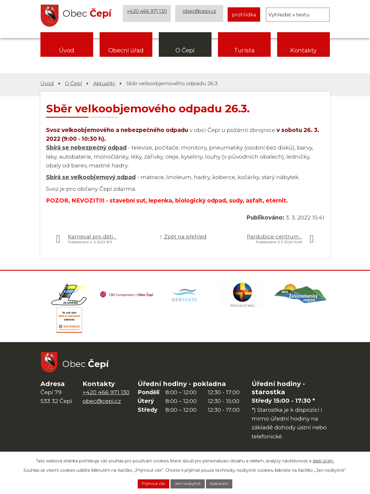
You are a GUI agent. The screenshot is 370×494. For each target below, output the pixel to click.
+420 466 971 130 (148, 14)
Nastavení (226, 483)
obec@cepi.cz (200, 14)
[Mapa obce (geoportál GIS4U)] (185, 296)
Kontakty (303, 50)
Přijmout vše (147, 483)
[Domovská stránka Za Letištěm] (69, 296)
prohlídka (244, 14)
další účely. (323, 459)
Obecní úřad (126, 50)
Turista (244, 50)
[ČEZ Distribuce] (69, 325)
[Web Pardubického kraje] (243, 296)
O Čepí (185, 50)
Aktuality (104, 83)
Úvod (66, 50)
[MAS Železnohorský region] (301, 296)
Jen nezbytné (188, 483)
